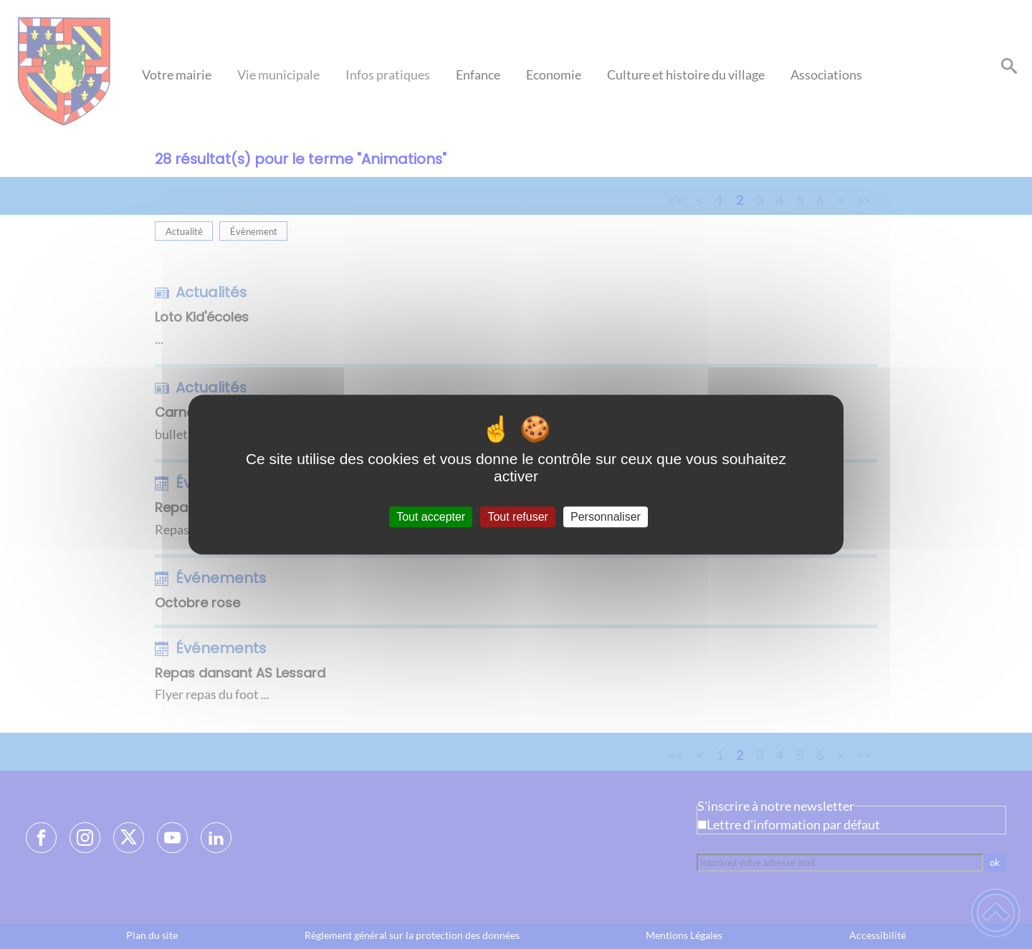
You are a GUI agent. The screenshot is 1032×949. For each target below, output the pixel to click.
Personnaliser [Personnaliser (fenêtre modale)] (605, 517)
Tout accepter (430, 517)
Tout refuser (517, 517)
